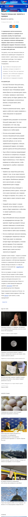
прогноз (6, 295)
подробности (19, 266)
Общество (4, 302)
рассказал (9, 285)
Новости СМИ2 (4, 387)
